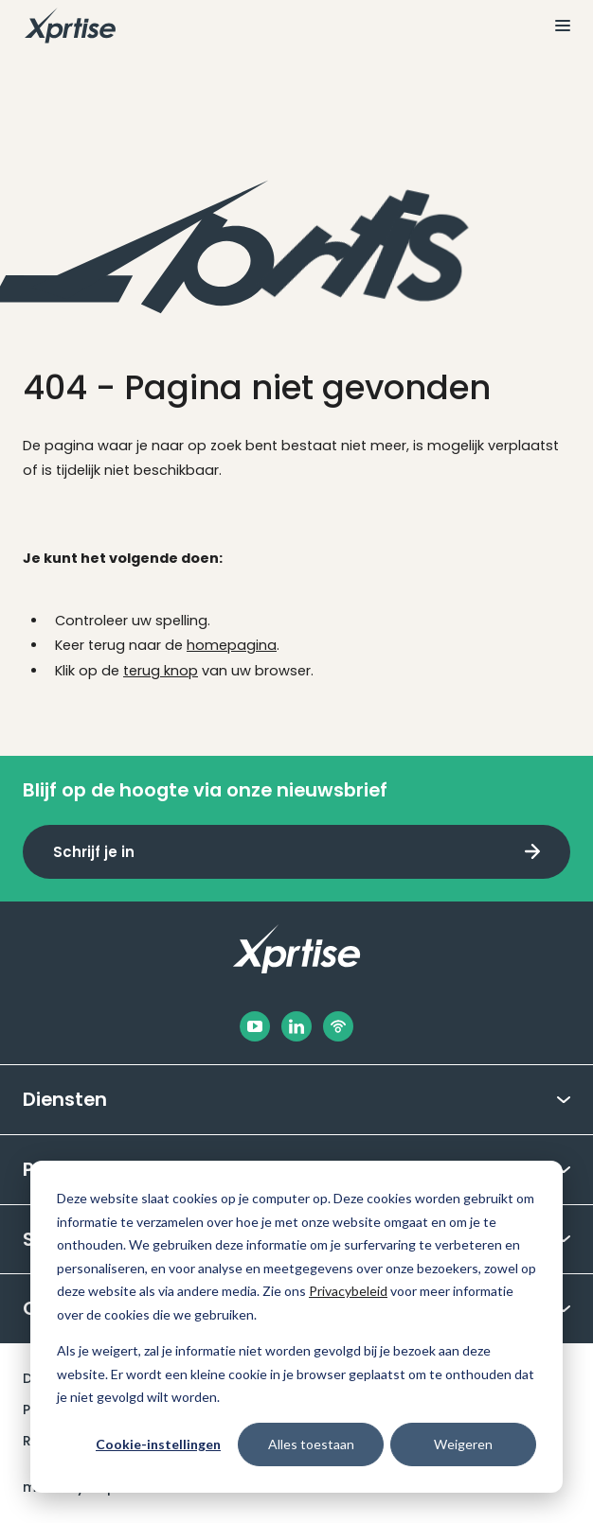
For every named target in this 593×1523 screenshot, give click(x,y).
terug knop (160, 670)
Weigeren (463, 1444)
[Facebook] (255, 1026)
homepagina (232, 645)
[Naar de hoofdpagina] (70, 26)
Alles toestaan (311, 1444)
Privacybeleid (348, 1291)
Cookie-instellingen (158, 1444)
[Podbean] (338, 1026)
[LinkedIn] (296, 1026)
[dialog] (296, 1327)
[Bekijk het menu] (555, 25)
